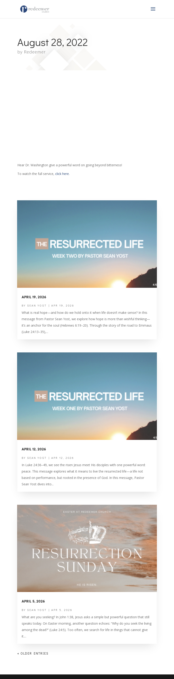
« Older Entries (33, 653)
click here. (62, 174)
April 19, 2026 (34, 297)
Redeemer (35, 52)
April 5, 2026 (33, 601)
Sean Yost (37, 305)
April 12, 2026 (34, 449)
